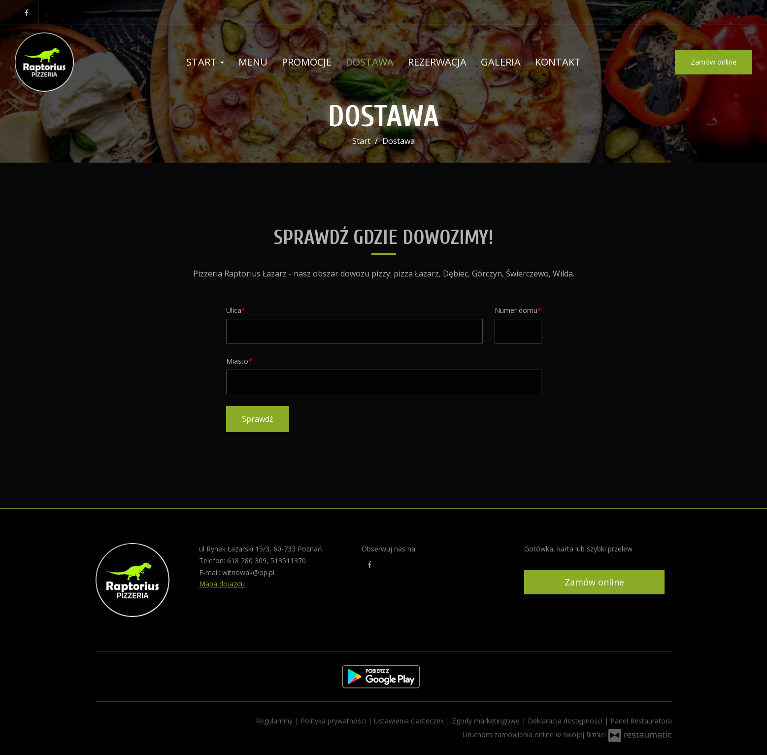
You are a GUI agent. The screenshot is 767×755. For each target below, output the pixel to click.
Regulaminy (275, 720)
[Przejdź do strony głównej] (79, 62)
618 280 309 (247, 560)
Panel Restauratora (641, 720)
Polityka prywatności (334, 720)
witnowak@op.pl (248, 572)
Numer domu (516, 310)
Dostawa (370, 62)
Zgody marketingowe (487, 720)
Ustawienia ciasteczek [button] (410, 720)
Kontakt (558, 62)
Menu (252, 62)
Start (205, 62)
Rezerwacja (437, 62)
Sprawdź (257, 418)
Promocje (307, 62)
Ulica (233, 310)
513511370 (288, 560)
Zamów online (713, 62)
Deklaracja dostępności (566, 720)
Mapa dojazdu (222, 583)
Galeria (501, 62)
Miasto (237, 361)
